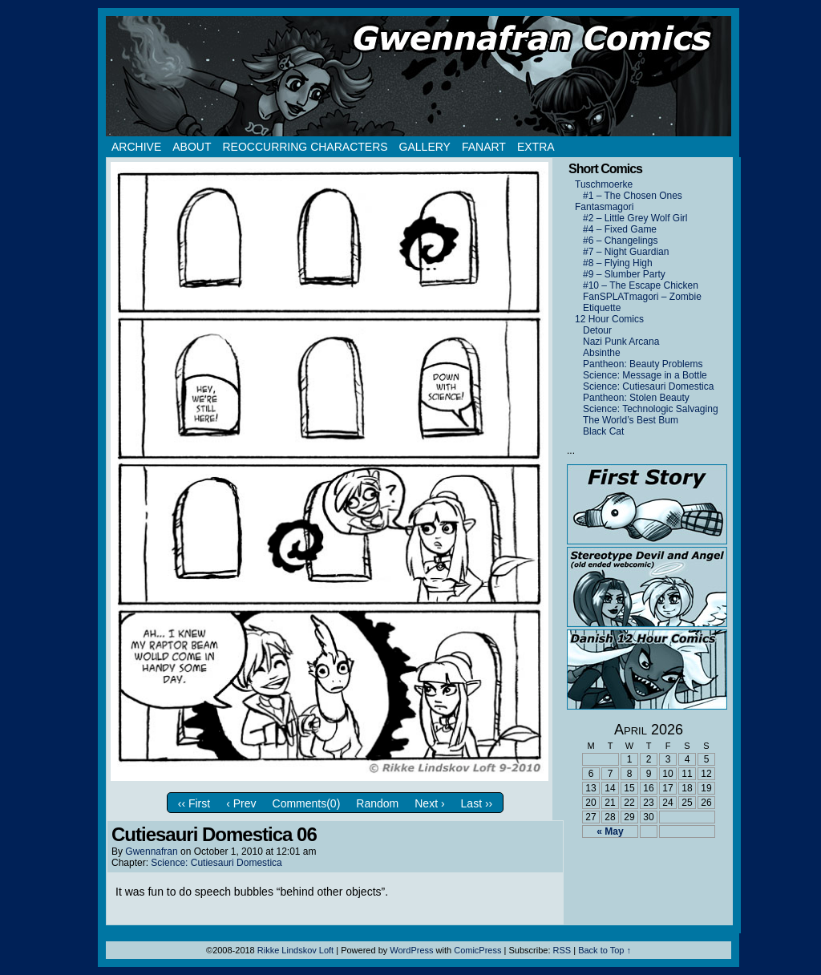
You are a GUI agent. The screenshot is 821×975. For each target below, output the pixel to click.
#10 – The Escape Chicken (640, 285)
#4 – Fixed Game (620, 229)
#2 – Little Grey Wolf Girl (635, 218)
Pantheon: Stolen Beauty (636, 397)
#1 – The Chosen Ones (632, 195)
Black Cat (603, 431)
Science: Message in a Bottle (645, 375)
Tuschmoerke (604, 184)
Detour (597, 330)
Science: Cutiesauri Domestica (216, 862)
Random (377, 803)
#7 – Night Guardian (626, 251)
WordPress (411, 950)
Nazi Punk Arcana (621, 341)
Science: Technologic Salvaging (650, 409)
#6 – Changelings (620, 240)
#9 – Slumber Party (624, 274)
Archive (136, 146)
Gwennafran (151, 851)
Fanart (484, 146)
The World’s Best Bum (630, 420)
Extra (536, 146)
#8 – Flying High (618, 263)
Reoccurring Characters (304, 146)
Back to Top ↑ (604, 950)
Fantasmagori (604, 206)
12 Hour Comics (609, 319)
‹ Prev (241, 803)
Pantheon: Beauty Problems (642, 364)
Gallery (425, 146)
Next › (429, 803)
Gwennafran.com (418, 76)
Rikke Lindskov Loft (295, 950)
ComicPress (477, 950)
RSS (562, 950)
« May (610, 831)
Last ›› (477, 803)
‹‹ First (194, 803)
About (191, 146)
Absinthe (602, 352)
